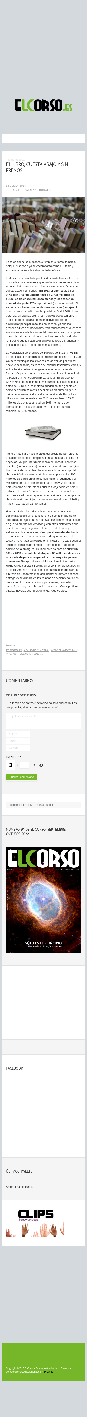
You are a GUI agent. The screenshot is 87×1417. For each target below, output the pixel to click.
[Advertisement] (43, 47)
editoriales (14, 650)
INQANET (49, 1372)
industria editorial (64, 650)
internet (12, 654)
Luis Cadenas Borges (34, 190)
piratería (36, 654)
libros (24, 654)
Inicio (9, 159)
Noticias (20, 159)
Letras (10, 645)
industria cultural (36, 650)
